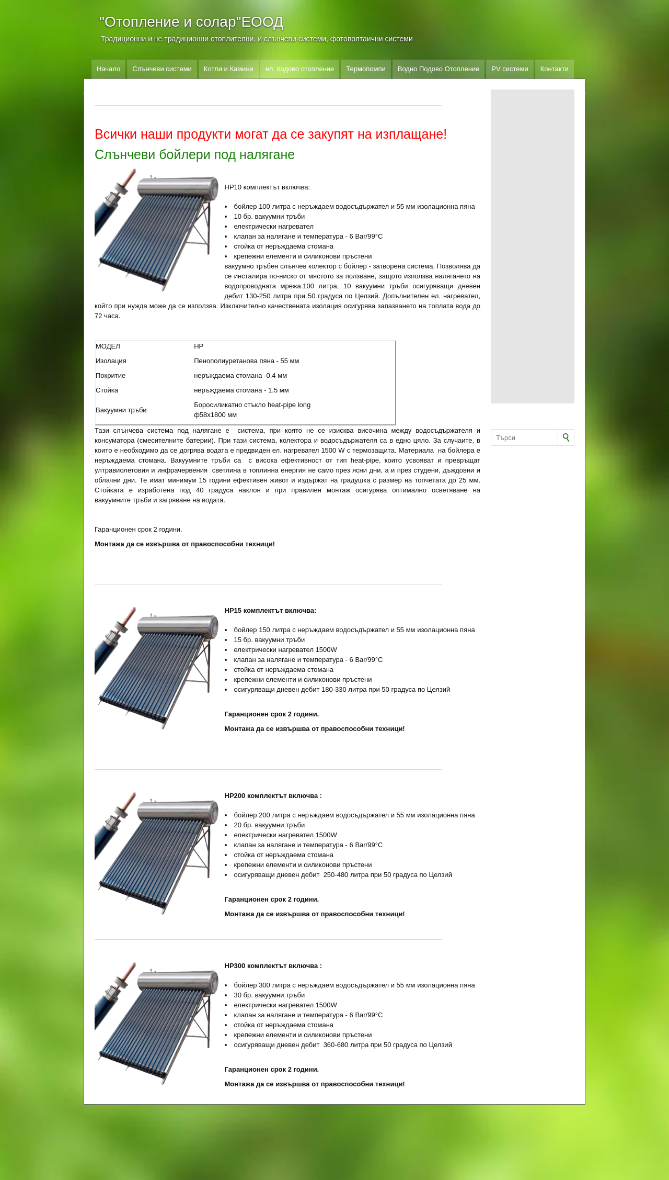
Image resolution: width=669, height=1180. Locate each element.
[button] (157, 230)
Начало (108, 69)
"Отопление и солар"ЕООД (191, 22)
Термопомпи (365, 69)
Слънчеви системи (162, 69)
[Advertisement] (532, 246)
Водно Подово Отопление (439, 69)
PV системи (509, 69)
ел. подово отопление (300, 69)
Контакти (554, 69)
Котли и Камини (228, 69)
